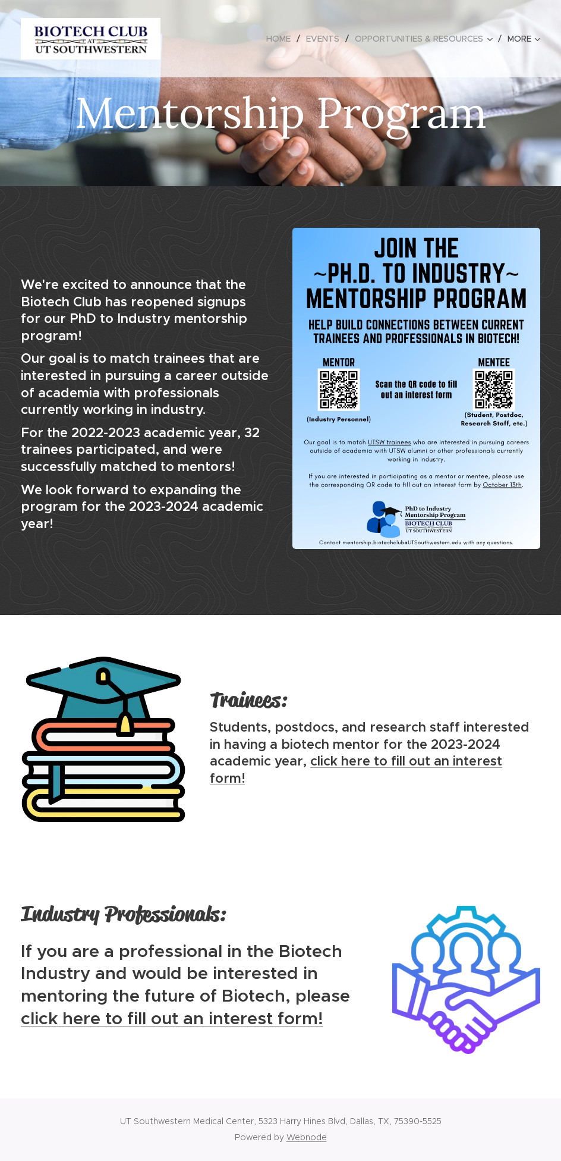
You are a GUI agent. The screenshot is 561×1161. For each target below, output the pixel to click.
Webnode (306, 1137)
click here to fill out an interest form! (172, 1017)
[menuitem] (281, 39)
